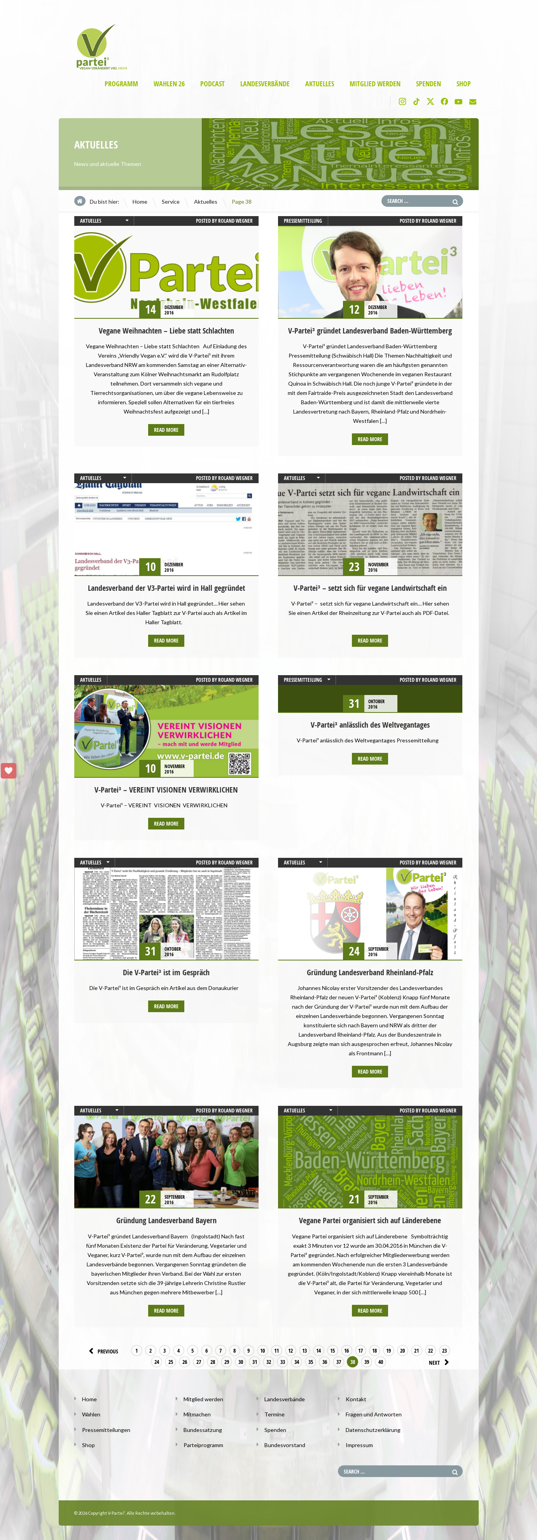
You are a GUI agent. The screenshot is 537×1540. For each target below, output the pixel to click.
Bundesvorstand (284, 1443)
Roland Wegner (235, 220)
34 (274, 1361)
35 (288, 1361)
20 (402, 1349)
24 (134, 1361)
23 (444, 1349)
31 (232, 1361)
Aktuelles (319, 84)
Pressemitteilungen (106, 1428)
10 (262, 1349)
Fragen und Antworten (373, 1413)
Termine (274, 1413)
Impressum (359, 1443)
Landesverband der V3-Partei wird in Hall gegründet (166, 588)
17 (360, 1349)
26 (162, 1361)
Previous (102, 1350)
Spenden (428, 84)
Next (440, 1361)
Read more (166, 429)
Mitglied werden (375, 84)
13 (304, 1349)
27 (176, 1361)
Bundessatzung (203, 1428)
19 (388, 1349)
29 (204, 1361)
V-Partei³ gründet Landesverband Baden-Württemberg (370, 330)
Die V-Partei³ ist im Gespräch (166, 972)
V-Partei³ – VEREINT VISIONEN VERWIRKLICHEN (166, 789)
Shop (464, 84)
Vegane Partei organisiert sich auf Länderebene (370, 1220)
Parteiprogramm (203, 1443)
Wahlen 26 (169, 84)
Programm (121, 84)
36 (302, 1361)
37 (316, 1361)
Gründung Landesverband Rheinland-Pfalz (370, 972)
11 (276, 1349)
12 (290, 1349)
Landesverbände (265, 84)
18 (374, 1349)
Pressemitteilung (303, 220)
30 (218, 1361)
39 (344, 1361)
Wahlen (91, 1413)
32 (246, 1361)
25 (148, 1361)
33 (260, 1361)
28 (190, 1361)
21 (416, 1349)
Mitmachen (197, 1413)
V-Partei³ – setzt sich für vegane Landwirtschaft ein (370, 588)
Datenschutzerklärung (373, 1428)
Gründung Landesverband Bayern (166, 1220)
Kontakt (356, 1398)
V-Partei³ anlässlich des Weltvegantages (370, 724)
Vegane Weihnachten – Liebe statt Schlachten (166, 330)
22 (430, 1349)
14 (318, 1349)
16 (346, 1349)
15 (332, 1349)
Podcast (212, 84)
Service (170, 201)
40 (358, 1361)
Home (140, 201)
